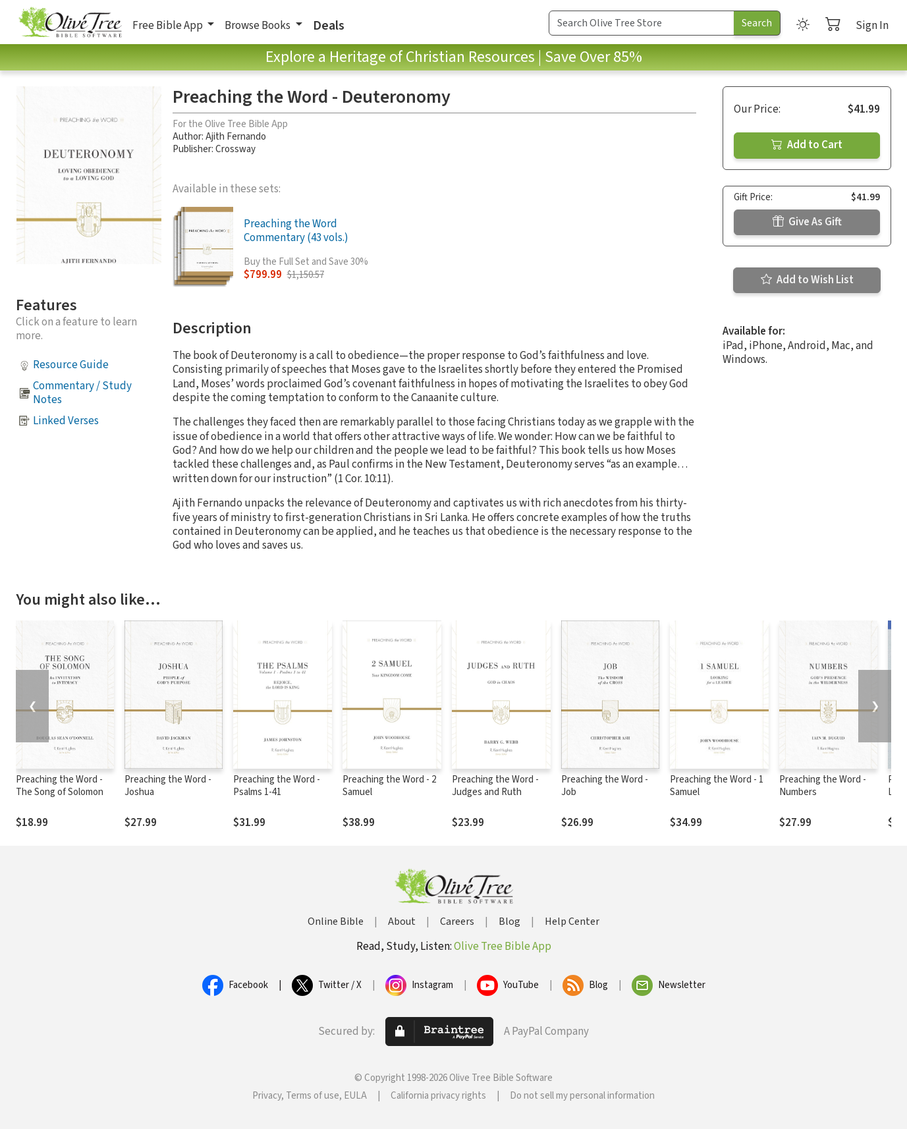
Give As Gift (807, 222)
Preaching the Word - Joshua (167, 786)
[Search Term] (641, 23)
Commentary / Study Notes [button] (82, 393)
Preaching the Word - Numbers (822, 786)
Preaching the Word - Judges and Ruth (495, 786)
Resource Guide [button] (71, 365)
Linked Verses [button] (66, 421)
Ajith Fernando (236, 137)
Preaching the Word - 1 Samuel (716, 786)
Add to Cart (806, 145)
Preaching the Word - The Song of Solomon (59, 786)
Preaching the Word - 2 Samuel (389, 786)
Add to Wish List (807, 280)
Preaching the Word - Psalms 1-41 (276, 786)
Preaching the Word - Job (604, 786)
